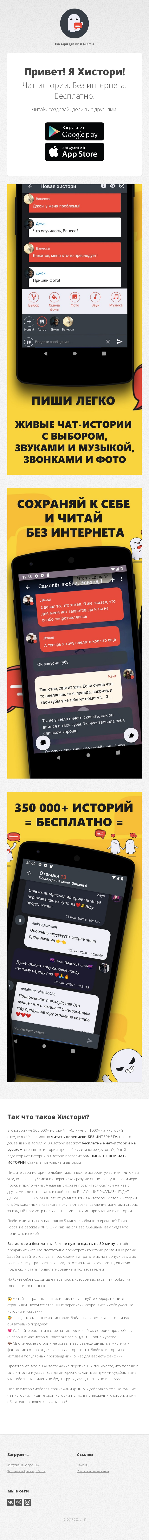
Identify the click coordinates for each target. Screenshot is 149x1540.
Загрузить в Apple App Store (26, 1471)
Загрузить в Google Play (23, 1465)
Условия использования (93, 1471)
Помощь (82, 1465)
